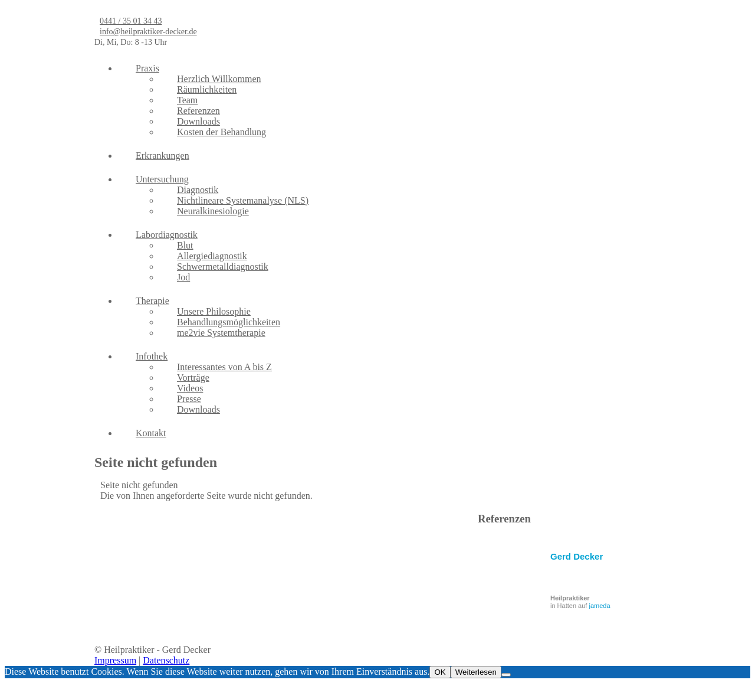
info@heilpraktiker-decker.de (148, 31)
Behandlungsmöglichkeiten (228, 322)
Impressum (115, 660)
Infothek (152, 356)
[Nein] (506, 675)
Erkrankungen (162, 156)
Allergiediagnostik (212, 256)
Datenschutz (166, 660)
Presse (189, 399)
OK (439, 672)
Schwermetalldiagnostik (222, 267)
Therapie (152, 301)
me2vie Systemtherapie (221, 333)
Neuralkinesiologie (213, 211)
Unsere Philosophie (214, 311)
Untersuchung (162, 179)
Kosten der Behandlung (221, 132)
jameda (599, 605)
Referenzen (198, 111)
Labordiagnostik (167, 235)
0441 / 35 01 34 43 (131, 21)
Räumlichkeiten (207, 89)
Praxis (147, 68)
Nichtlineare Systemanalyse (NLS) (242, 200)
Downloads (198, 121)
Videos (190, 388)
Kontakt (151, 433)
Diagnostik (197, 190)
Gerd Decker (576, 556)
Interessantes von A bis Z (224, 367)
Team (187, 100)
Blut (185, 245)
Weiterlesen (476, 672)
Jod (183, 277)
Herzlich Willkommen (219, 79)
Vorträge (193, 377)
